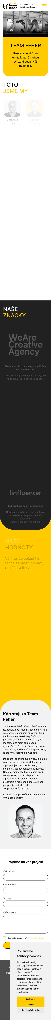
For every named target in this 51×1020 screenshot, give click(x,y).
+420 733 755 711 (27, 4)
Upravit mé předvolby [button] (30, 1010)
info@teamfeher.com (28, 7)
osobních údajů (36, 938)
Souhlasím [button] (30, 999)
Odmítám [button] (31, 1005)
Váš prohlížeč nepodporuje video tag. (25, 24)
